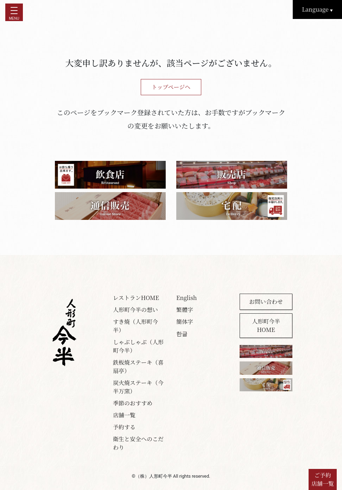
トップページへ (171, 87)
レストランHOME (136, 298)
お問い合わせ (266, 302)
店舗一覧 (124, 415)
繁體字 (184, 310)
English (186, 298)
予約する (124, 427)
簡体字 (184, 322)
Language (317, 9)
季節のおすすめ (132, 403)
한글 (182, 333)
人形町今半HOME (266, 325)
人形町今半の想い (135, 310)
